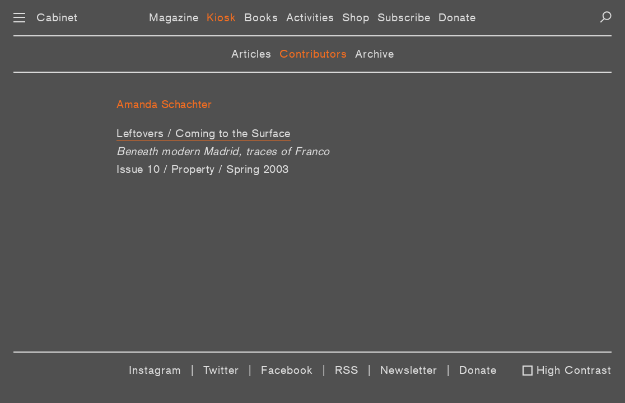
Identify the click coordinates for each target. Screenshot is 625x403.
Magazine (174, 17)
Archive (374, 53)
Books (261, 17)
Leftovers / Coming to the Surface (203, 133)
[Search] (606, 17)
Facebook (287, 370)
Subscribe (404, 17)
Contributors (313, 53)
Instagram (155, 370)
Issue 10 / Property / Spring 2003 (202, 169)
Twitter (221, 370)
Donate (457, 17)
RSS (346, 370)
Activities (310, 17)
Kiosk (221, 17)
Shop (356, 17)
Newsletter (408, 370)
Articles (251, 53)
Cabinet (57, 17)
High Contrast (574, 370)
